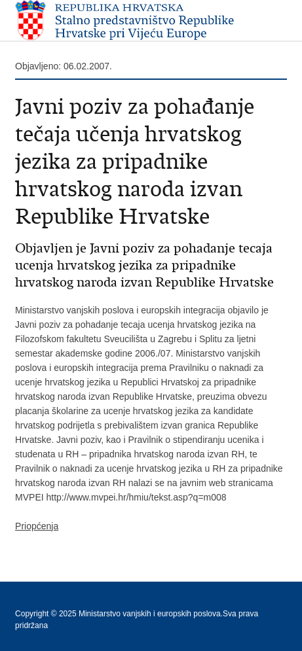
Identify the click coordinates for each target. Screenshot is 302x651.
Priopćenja (36, 526)
